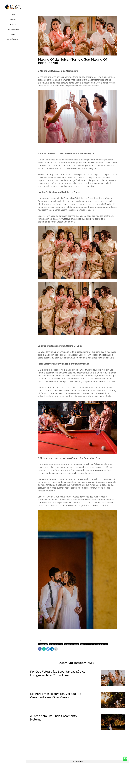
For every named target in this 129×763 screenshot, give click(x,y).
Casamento (43, 644)
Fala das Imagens (13, 29)
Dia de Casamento (56, 644)
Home (13, 15)
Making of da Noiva (71, 644)
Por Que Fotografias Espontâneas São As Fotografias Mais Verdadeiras (57, 673)
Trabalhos (13, 20)
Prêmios (13, 24)
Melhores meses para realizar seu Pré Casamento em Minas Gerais (55, 695)
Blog (12, 34)
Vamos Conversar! (13, 39)
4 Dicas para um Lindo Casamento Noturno (53, 717)
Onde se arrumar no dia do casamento (94, 644)
